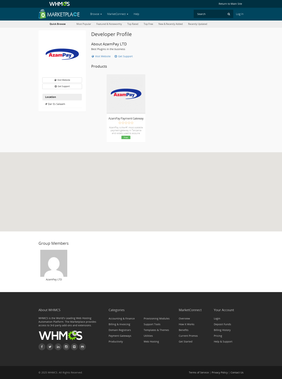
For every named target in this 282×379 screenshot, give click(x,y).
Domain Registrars (120, 330)
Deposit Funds (222, 324)
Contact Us (237, 372)
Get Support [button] (62, 86)
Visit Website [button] (62, 80)
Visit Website (101, 56)
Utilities (148, 335)
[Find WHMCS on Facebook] (41, 346)
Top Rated (132, 24)
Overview (184, 318)
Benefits (183, 330)
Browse (96, 14)
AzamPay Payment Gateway (126, 118)
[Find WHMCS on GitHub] (82, 346)
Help (136, 14)
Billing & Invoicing (119, 324)
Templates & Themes (156, 330)
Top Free (148, 24)
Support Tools (152, 324)
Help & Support (223, 341)
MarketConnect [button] (117, 14)
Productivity (116, 341)
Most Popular (83, 24)
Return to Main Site (230, 3)
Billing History (222, 330)
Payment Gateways (120, 335)
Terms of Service (199, 372)
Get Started (185, 341)
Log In (240, 14)
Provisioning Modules (157, 318)
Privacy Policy (220, 372)
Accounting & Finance (122, 318)
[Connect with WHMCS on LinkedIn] (58, 346)
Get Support (123, 56)
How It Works (186, 324)
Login (217, 318)
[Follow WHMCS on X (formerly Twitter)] (50, 346)
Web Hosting (151, 341)
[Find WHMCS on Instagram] (66, 346)
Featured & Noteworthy (109, 24)
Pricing (218, 335)
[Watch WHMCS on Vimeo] (74, 346)
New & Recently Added (170, 24)
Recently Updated (197, 24)
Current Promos (188, 335)
